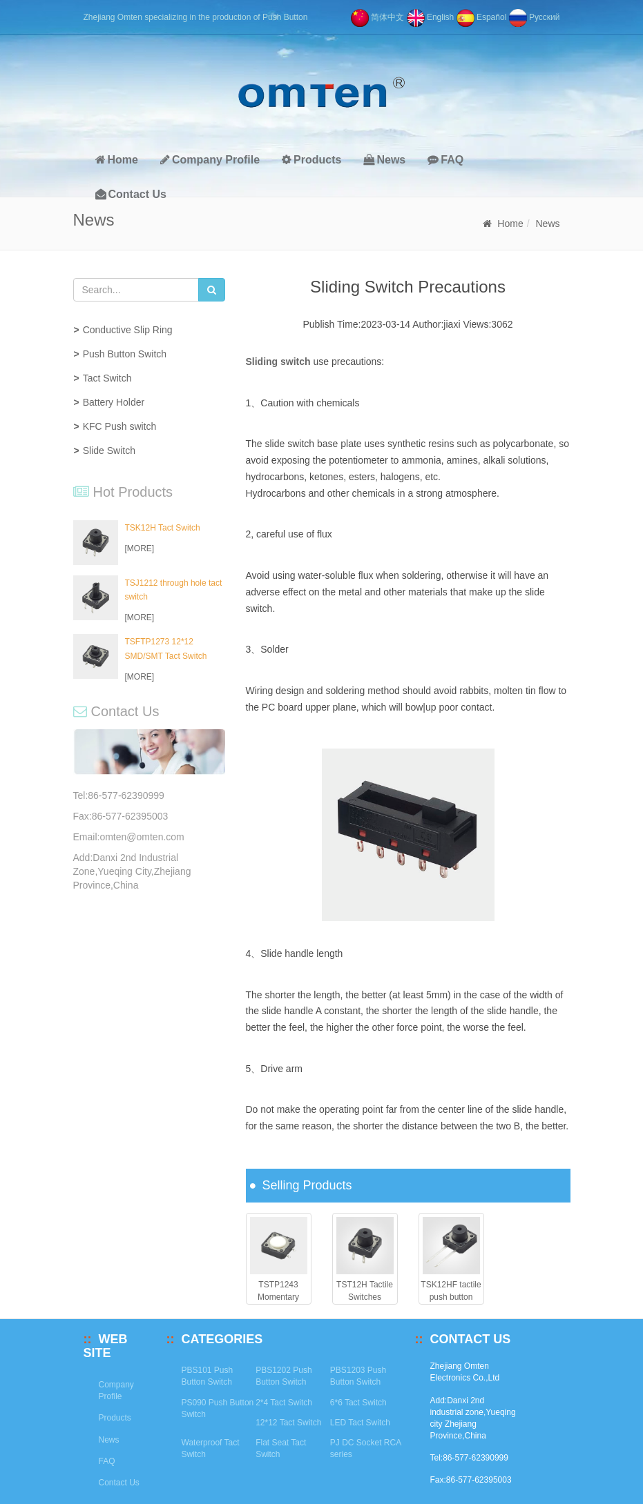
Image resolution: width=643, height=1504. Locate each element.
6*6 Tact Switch (358, 1402)
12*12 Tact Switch (288, 1422)
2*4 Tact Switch (284, 1402)
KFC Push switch (120, 426)
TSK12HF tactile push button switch (451, 1296)
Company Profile (210, 160)
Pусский (534, 17)
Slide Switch (109, 450)
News (384, 160)
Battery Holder (113, 402)
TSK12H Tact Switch (162, 528)
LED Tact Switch (360, 1422)
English (430, 17)
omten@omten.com (141, 836)
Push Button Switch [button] (124, 353)
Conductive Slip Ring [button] (128, 329)
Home (116, 160)
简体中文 (377, 17)
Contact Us (130, 194)
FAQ (445, 160)
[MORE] (140, 548)
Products (311, 160)
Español (482, 17)
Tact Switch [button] (107, 378)
